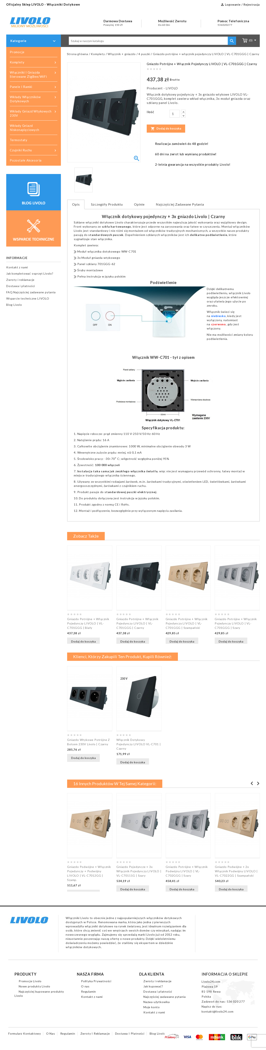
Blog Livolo (14, 304)
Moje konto (151, 1007)
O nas (85, 986)
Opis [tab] (76, 204)
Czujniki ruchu (33, 150)
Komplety (33, 62)
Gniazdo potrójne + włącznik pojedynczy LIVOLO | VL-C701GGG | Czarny (137, 623)
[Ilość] (175, 114)
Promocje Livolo (30, 981)
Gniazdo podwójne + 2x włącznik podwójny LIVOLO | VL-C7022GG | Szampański (236, 871)
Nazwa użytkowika (156, 1002)
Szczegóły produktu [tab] (107, 204)
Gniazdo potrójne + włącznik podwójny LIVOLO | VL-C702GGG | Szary (187, 871)
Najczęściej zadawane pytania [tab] (180, 204)
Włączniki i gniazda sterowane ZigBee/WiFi (33, 74)
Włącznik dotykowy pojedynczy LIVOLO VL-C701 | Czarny (138, 744)
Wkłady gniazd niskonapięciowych (24, 128)
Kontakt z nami (17, 267)
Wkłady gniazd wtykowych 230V (33, 113)
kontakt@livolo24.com (218, 1011)
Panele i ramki (33, 87)
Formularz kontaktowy (24, 1033)
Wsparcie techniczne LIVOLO (27, 298)
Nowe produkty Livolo (34, 986)
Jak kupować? (153, 986)
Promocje (17, 52)
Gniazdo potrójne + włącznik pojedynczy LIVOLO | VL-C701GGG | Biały (88, 623)
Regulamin (88, 991)
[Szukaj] (152, 41)
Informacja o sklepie (225, 974)
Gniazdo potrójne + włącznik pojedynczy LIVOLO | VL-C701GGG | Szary (236, 623)
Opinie (139, 204)
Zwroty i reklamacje (20, 279)
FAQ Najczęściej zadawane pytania (31, 292)
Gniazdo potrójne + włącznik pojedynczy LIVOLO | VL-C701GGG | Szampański (187, 623)
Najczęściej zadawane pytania (164, 996)
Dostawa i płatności (20, 286)
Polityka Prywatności (96, 981)
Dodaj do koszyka (166, 128)
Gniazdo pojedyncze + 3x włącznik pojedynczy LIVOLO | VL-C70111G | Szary (138, 871)
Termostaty (18, 140)
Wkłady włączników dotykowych (33, 99)
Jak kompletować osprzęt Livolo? (29, 273)
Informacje (17, 258)
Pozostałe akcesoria (26, 160)
